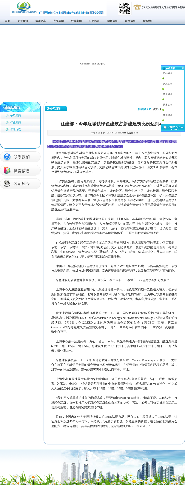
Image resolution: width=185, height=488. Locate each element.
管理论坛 (15, 129)
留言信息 (130, 21)
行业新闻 (15, 122)
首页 (7, 21)
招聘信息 (112, 21)
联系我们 (148, 21)
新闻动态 (40, 21)
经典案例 (76, 21)
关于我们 (22, 21)
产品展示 (58, 21)
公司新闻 (15, 115)
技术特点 (94, 21)
